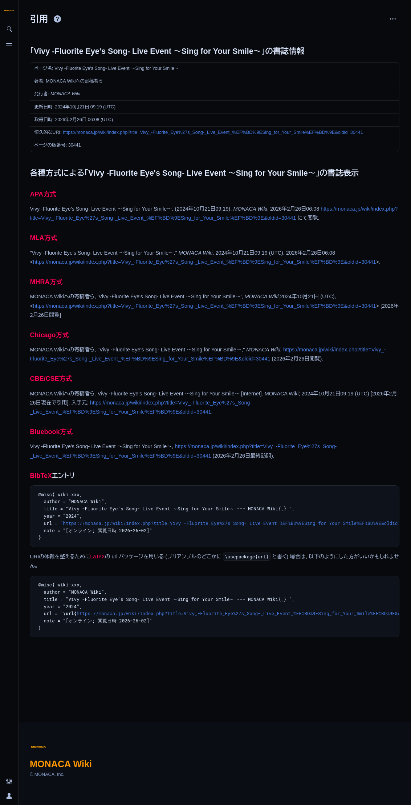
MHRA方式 (46, 282)
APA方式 (43, 194)
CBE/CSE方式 (51, 378)
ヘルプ (57, 19)
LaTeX (97, 556)
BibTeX (41, 475)
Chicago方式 (49, 335)
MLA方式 (43, 238)
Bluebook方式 (51, 431)
